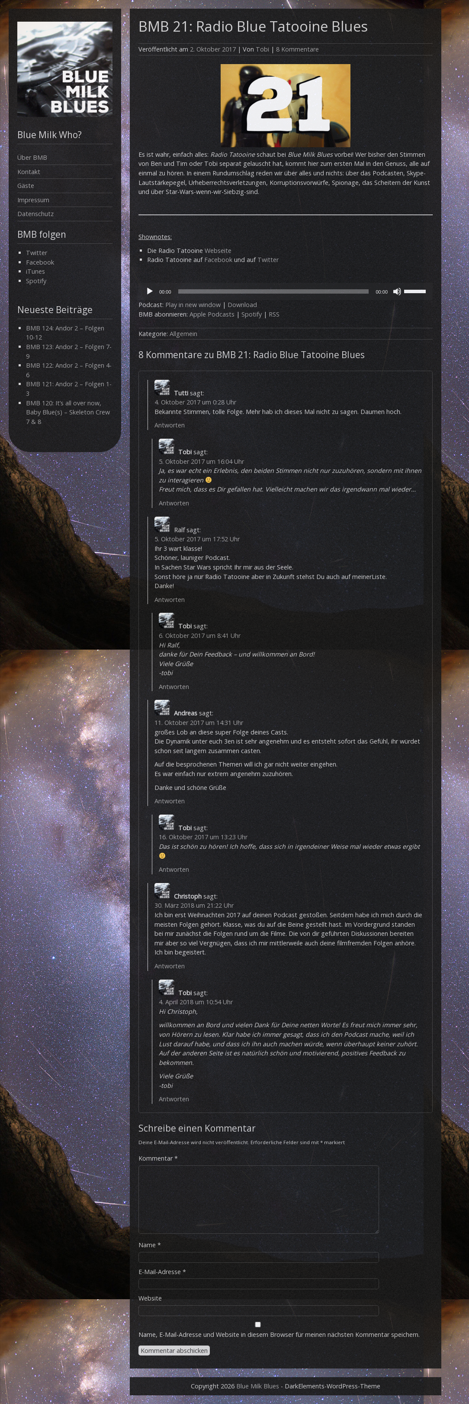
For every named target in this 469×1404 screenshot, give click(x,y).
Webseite (218, 250)
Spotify (36, 281)
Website (150, 1298)
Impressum (33, 200)
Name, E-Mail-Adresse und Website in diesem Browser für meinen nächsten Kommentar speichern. (279, 1334)
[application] (285, 291)
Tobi (262, 49)
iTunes (35, 271)
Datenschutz (35, 214)
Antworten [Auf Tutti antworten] (169, 425)
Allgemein (183, 334)
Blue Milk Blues (257, 1386)
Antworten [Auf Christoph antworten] (169, 966)
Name (149, 1245)
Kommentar (158, 1158)
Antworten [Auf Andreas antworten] (169, 801)
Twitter (36, 253)
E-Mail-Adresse (162, 1272)
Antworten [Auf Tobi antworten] (174, 503)
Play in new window (193, 305)
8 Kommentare (297, 49)
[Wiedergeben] (149, 291)
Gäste (25, 185)
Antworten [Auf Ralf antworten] (169, 599)
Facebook (40, 262)
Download (242, 305)
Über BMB (32, 157)
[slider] (273, 291)
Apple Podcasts (212, 314)
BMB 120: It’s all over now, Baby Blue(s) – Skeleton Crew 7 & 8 (68, 412)
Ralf (179, 530)
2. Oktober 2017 (213, 49)
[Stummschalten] (397, 291)
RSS (274, 314)
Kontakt (28, 172)
